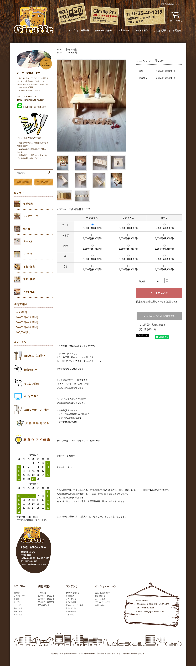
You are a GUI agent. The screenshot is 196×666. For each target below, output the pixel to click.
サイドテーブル (20, 596)
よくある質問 (160, 30)
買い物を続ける (147, 329)
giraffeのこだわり (103, 30)
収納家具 (17, 593)
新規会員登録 (23, 182)
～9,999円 (71, 52)
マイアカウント (44, 182)
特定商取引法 (100, 596)
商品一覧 (85, 30)
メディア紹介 (141, 30)
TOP (59, 49)
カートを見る (100, 599)
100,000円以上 (24, 332)
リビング (17, 605)
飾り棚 (16, 599)
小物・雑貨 (71, 49)
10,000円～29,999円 (27, 317)
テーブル (17, 602)
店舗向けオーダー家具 (74, 605)
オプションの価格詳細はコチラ (73, 209)
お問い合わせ (100, 605)
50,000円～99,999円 (27, 327)
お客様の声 (123, 30)
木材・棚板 (18, 611)
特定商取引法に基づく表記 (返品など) (156, 301)
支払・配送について (103, 593)
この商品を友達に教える (152, 324)
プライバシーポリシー (103, 602)
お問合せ (177, 30)
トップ (71, 30)
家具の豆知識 (71, 608)
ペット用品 (18, 614)
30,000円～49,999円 (27, 322)
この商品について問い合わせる (159, 315)
